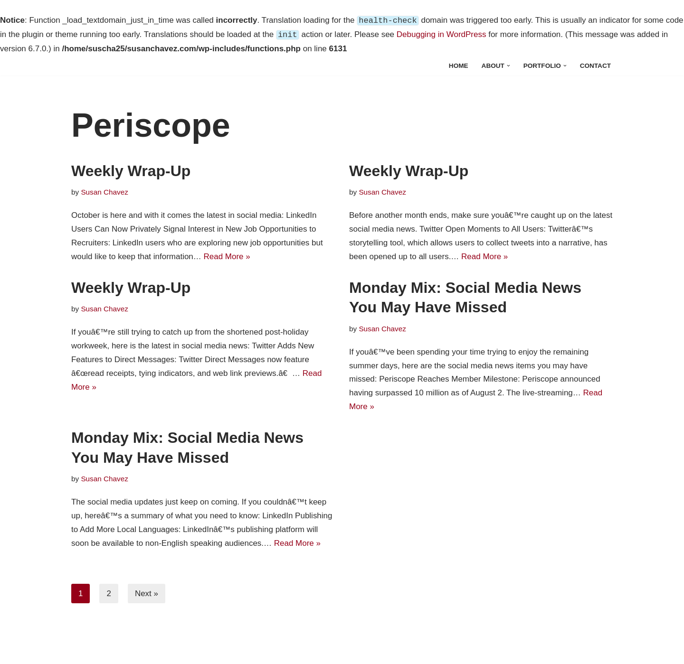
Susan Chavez (104, 192)
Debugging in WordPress (441, 34)
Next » (146, 593)
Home (458, 65)
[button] (508, 65)
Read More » (227, 256)
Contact (595, 65)
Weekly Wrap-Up (130, 170)
